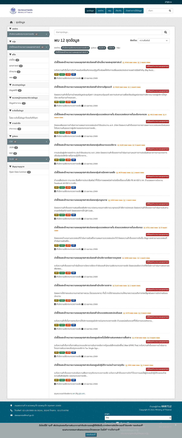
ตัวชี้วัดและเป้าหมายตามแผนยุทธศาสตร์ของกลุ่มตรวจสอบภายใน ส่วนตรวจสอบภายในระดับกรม (98, 227)
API (74, 393)
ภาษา (107, 414)
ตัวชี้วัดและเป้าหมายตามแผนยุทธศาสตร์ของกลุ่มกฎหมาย (81, 200)
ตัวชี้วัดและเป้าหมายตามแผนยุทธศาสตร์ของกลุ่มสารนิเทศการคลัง (85, 172)
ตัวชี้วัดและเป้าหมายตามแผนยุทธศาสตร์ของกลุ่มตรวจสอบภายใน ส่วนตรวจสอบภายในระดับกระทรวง (100, 114)
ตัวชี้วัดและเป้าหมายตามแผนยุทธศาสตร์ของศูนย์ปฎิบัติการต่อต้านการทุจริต (89, 365)
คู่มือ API (81, 393)
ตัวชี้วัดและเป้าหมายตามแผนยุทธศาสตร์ (157, 66)
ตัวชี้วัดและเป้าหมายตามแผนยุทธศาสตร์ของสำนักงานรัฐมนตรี (83, 87)
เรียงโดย (133, 40)
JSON (68, 74)
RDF (73, 74)
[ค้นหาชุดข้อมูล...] (160, 10)
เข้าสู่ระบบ (168, 2)
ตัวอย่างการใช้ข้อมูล (134, 10)
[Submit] (170, 10)
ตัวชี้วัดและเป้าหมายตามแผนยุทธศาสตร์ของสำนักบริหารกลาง (83, 285)
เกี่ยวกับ (118, 10)
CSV (56, 74)
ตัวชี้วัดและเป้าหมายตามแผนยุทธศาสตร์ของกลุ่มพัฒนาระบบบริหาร (85, 145)
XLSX (62, 74)
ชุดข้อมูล (90, 10)
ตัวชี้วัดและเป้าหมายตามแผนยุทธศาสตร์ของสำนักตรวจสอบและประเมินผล (88, 313)
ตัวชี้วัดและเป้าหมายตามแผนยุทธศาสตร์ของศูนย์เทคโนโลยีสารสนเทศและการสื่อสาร (93, 337)
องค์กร (101, 10)
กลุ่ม (109, 10)
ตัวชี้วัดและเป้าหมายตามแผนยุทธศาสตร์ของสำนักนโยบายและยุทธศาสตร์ (88, 62)
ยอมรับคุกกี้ (91, 434)
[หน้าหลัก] (11, 22)
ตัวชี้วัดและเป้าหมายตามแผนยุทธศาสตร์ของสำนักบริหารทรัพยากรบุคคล (88, 258)
